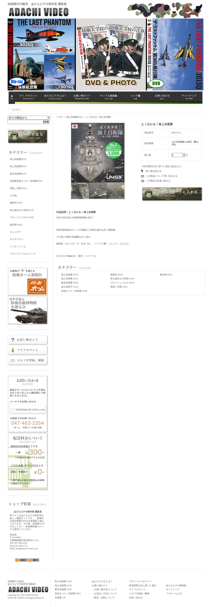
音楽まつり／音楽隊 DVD (74, 291)
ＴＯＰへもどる (174, 593)
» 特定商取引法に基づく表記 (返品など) (161, 166)
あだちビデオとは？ (102, 581)
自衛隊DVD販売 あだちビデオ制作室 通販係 (37, 4)
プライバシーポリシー (140, 581)
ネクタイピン (16, 239)
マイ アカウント (137, 589)
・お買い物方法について (104, 589)
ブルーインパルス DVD (22, 217)
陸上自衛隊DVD (18, 159)
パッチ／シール (18, 246)
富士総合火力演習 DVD (22, 210)
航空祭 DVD (16, 224)
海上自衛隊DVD (18, 166)
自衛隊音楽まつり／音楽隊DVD (26, 181)
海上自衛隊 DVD (69, 278)
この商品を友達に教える (158, 180)
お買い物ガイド (100, 585)
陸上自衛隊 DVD (69, 274)
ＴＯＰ (59, 117)
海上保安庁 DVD (69, 287)
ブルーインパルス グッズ (22, 253)
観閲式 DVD (16, 202)
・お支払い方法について (104, 593)
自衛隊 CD (60, 597)
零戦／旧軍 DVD (18, 188)
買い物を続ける (154, 171)
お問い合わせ (136, 597)
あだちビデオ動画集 (176, 585)
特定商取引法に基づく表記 (142, 585)
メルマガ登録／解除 (139, 593)
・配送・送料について (103, 597)
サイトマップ (173, 589)
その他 (13, 195)
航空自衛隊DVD (18, 173)
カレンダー (15, 232)
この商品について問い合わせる (161, 176)
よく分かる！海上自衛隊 (98, 117)
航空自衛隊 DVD (69, 282)
